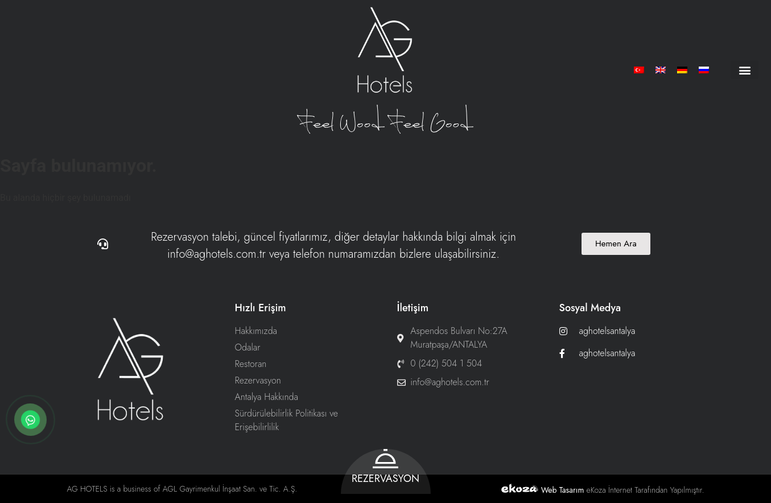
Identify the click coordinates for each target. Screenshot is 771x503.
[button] (744, 69)
